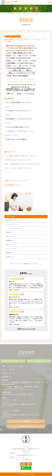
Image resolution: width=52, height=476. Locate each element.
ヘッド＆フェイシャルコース (14, 231)
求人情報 (26, 422)
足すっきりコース (11, 239)
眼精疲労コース (10, 255)
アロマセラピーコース (12, 227)
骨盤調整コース (10, 243)
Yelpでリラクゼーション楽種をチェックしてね (24, 266)
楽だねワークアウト (12, 247)
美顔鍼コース (10, 235)
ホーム (3, 16)
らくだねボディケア (12, 188)
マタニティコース (11, 251)
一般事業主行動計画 (26, 427)
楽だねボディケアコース (13, 223)
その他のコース (10, 259)
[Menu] (50, 2)
